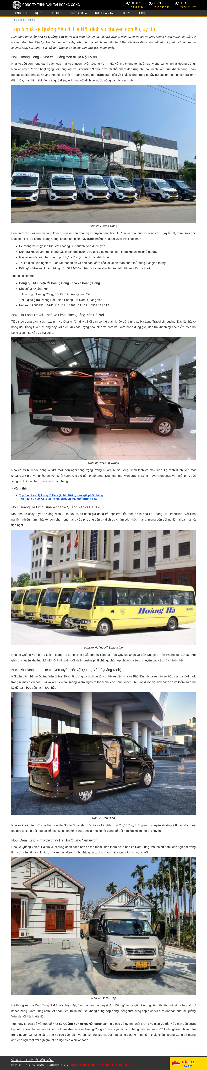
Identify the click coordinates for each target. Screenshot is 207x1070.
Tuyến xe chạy (78, 13)
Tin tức (125, 13)
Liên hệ (142, 13)
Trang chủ (21, 13)
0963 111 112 (188, 7)
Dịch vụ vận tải (104, 13)
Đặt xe (39, 13)
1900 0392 (137, 7)
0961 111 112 (161, 7)
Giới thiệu (56, 13)
